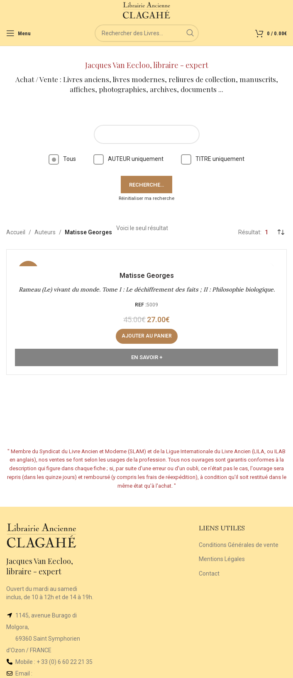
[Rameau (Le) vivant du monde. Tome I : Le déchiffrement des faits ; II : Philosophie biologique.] (146, 262)
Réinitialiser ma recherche (146, 198)
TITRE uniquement (212, 158)
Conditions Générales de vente (238, 545)
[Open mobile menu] (18, 33)
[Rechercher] (147, 33)
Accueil (15, 232)
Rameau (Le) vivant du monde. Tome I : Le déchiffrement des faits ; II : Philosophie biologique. (147, 289)
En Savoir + (146, 357)
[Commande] (280, 232)
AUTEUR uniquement (128, 158)
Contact (209, 573)
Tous (62, 158)
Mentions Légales (222, 559)
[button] (147, 336)
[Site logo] (146, 10)
